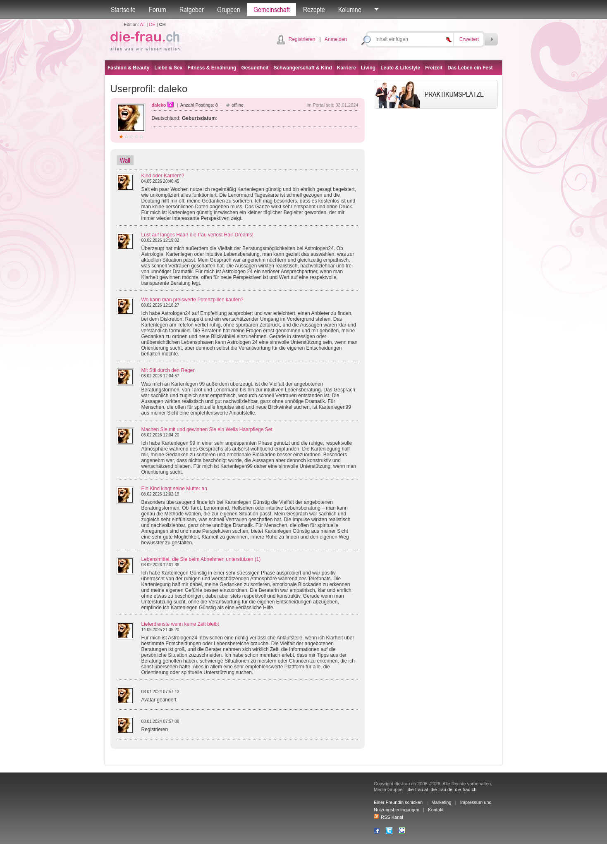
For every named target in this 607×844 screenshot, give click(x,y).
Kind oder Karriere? (162, 176)
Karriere (346, 68)
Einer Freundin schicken (398, 802)
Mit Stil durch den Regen (168, 370)
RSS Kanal (388, 817)
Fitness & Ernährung (211, 68)
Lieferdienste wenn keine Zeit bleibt (180, 624)
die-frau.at (418, 789)
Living (368, 68)
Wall (125, 160)
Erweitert (469, 39)
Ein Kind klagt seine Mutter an (174, 488)
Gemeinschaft (271, 9)
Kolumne (349, 9)
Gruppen (228, 9)
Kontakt (435, 809)
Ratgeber (191, 9)
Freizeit (433, 68)
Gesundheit (254, 68)
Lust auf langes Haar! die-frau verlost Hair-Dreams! (197, 235)
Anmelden (336, 39)
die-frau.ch (465, 789)
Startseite (123, 9)
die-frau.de (442, 789)
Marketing (441, 802)
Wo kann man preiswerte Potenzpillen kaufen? (192, 300)
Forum (157, 9)
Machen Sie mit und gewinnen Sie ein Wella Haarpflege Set (206, 429)
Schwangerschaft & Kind (302, 68)
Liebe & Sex (168, 68)
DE (152, 24)
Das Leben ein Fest (469, 68)
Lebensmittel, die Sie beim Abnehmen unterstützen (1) (201, 559)
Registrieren (302, 39)
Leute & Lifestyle (400, 68)
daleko (159, 105)
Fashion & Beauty (128, 68)
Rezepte (314, 9)
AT (142, 24)
